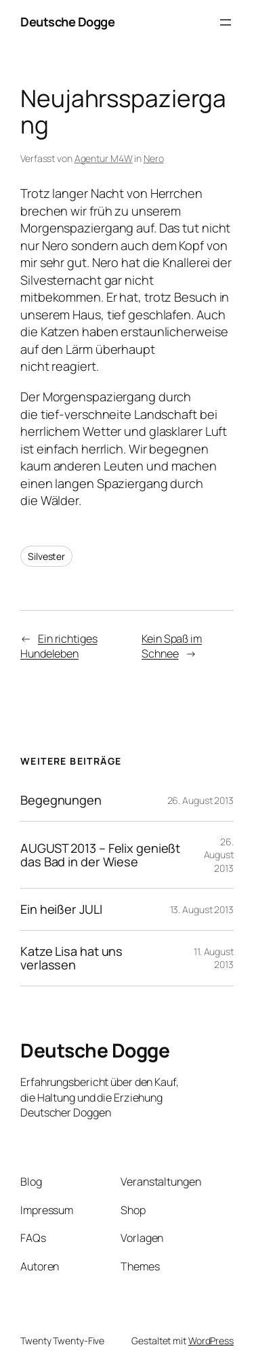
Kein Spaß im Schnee (172, 646)
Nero (154, 158)
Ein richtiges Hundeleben (59, 646)
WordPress (211, 1340)
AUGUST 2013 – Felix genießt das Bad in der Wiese (100, 855)
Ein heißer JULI (61, 909)
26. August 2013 (200, 800)
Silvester (46, 556)
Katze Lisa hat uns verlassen (71, 958)
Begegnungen (61, 800)
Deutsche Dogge (67, 22)
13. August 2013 (202, 909)
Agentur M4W (104, 158)
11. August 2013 (214, 958)
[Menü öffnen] (225, 22)
